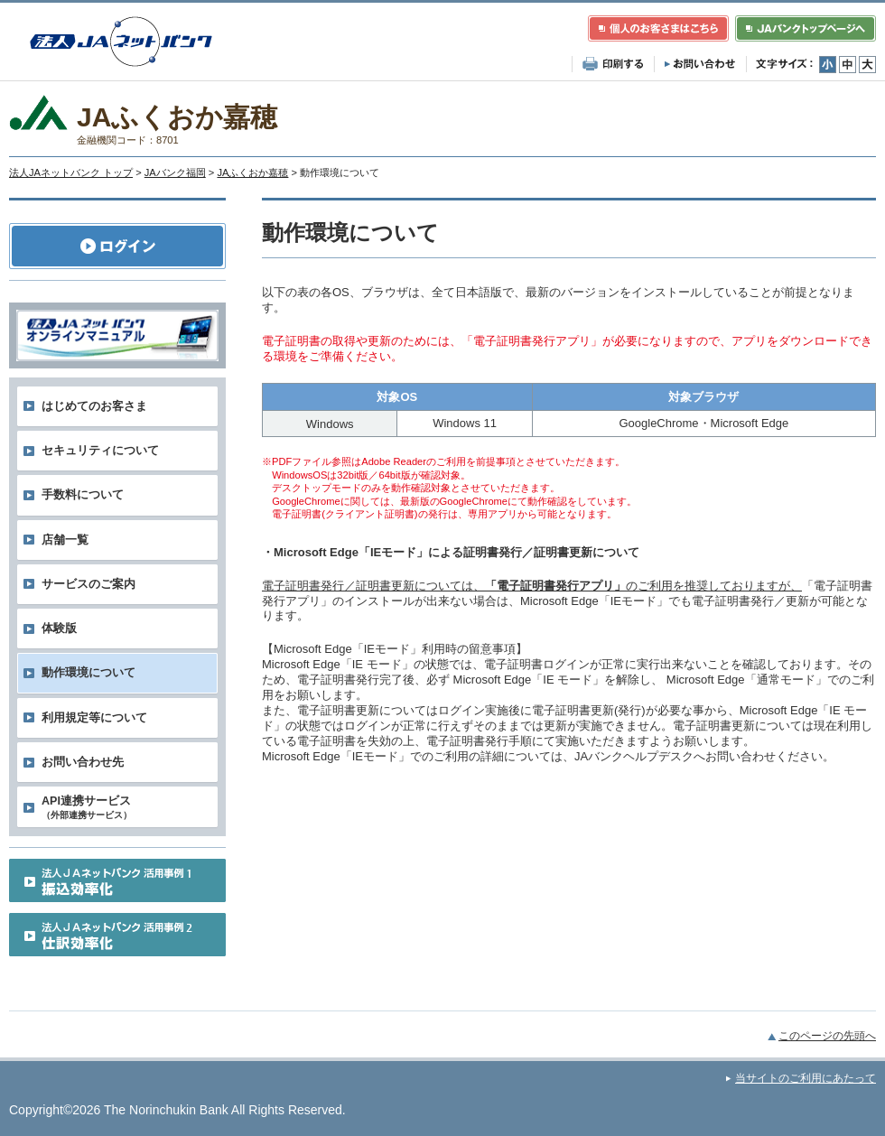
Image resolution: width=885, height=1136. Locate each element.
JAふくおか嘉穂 (252, 172)
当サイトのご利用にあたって (805, 1078)
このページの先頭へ (827, 1035)
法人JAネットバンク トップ (71, 172)
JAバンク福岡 (175, 172)
